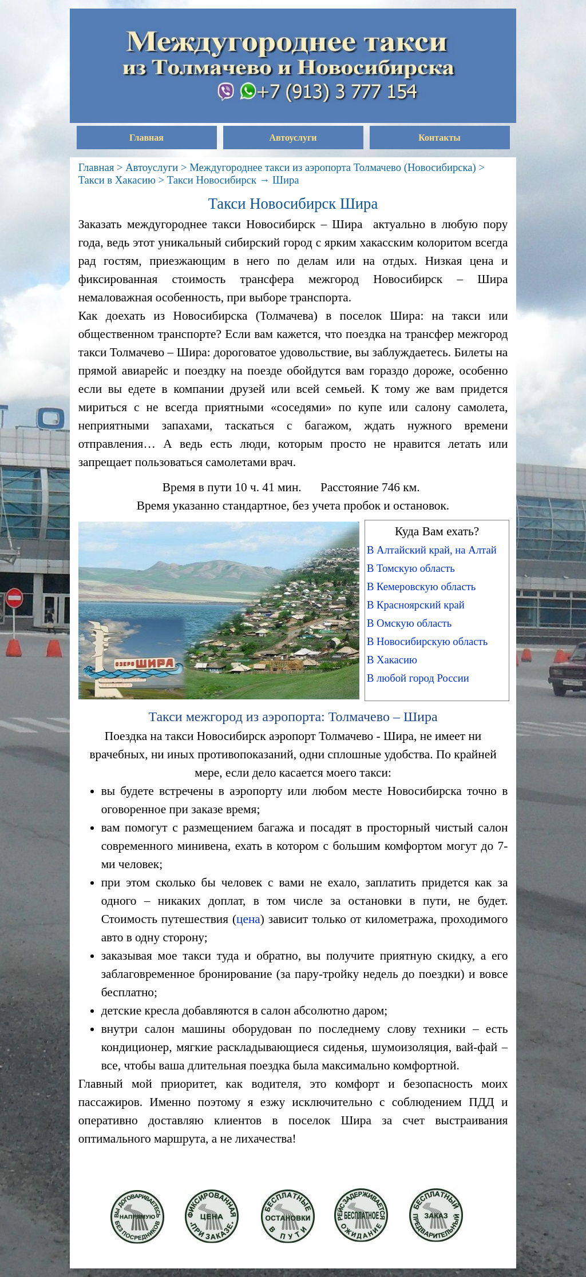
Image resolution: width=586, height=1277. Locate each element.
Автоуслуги (293, 137)
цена (248, 919)
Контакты (439, 137)
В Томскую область (411, 568)
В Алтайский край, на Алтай (432, 550)
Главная (146, 137)
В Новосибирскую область (427, 641)
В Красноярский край (416, 605)
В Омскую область (409, 623)
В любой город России (418, 678)
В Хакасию (392, 660)
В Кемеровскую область (421, 586)
